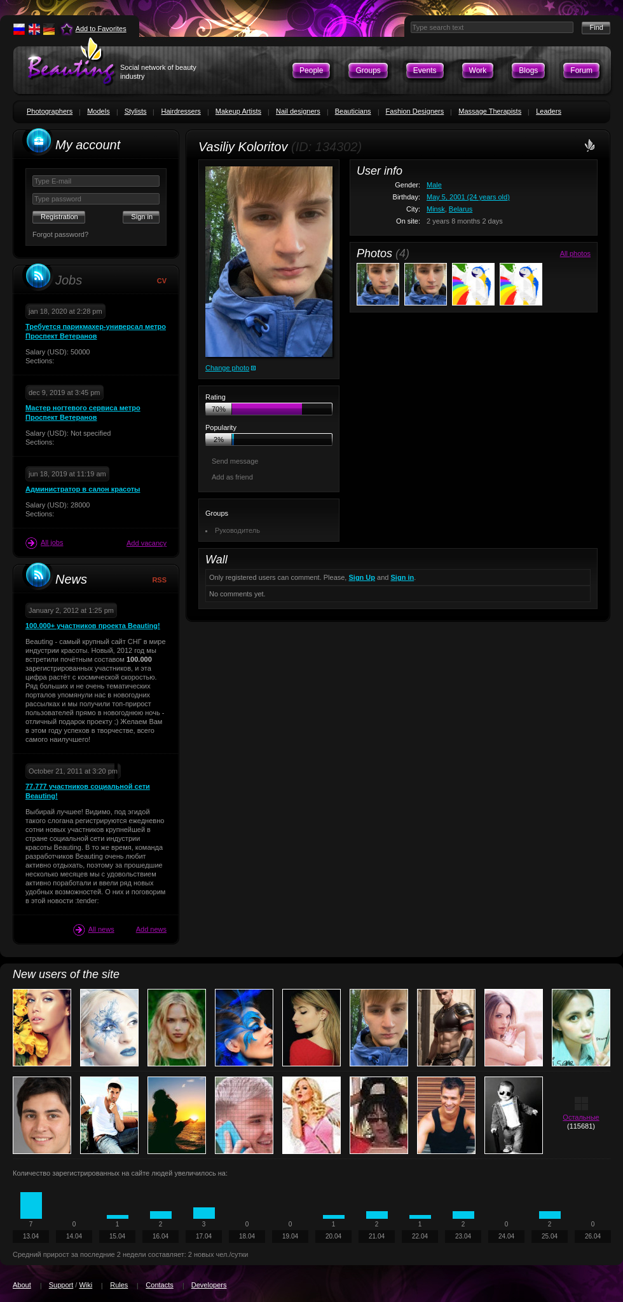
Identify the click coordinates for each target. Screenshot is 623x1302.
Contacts (159, 1285)
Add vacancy (147, 543)
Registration (59, 216)
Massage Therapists (489, 111)
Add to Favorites (101, 28)
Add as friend (232, 477)
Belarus (460, 209)
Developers (209, 1285)
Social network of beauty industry (158, 72)
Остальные (581, 1117)
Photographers (49, 111)
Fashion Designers (415, 111)
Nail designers (298, 111)
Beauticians (353, 111)
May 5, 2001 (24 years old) (468, 197)
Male (434, 185)
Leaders (548, 111)
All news (93, 930)
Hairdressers (180, 111)
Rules (119, 1285)
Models (98, 111)
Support (61, 1285)
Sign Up (361, 577)
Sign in (402, 577)
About (22, 1285)
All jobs (44, 543)
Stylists (136, 111)
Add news (151, 929)
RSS (159, 580)
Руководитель (237, 530)
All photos (575, 253)
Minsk (436, 209)
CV (162, 281)
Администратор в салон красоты (82, 489)
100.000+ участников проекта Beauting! (92, 625)
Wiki (85, 1285)
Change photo (227, 368)
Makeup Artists (238, 111)
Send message (235, 461)
